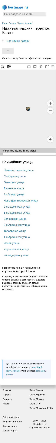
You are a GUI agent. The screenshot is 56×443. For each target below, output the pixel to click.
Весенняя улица (14, 188)
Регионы (7, 399)
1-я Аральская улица (17, 237)
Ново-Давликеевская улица (21, 200)
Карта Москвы (36, 399)
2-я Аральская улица (17, 224)
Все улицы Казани (18, 40)
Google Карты (10, 430)
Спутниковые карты (39, 427)
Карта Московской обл (41, 408)
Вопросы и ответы (12, 421)
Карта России (9, 23)
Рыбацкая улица (14, 194)
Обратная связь (11, 417)
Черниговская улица (16, 249)
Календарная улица (16, 255)
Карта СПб (35, 403)
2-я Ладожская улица (17, 206)
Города (6, 394)
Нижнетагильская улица (19, 170)
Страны (7, 390)
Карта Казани (25, 23)
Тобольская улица (15, 231)
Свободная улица (15, 176)
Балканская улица (15, 218)
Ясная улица (12, 243)
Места (6, 403)
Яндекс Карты (10, 426)
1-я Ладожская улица (17, 212)
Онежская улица (14, 182)
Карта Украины (37, 394)
